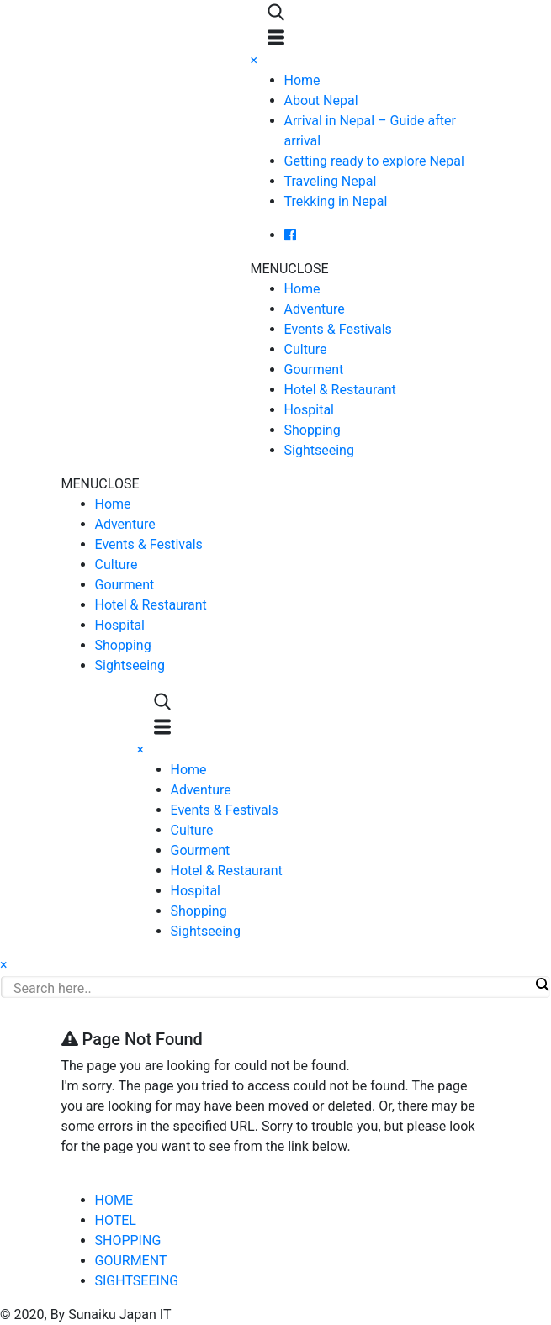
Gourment (314, 369)
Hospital (309, 410)
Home (302, 80)
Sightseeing (319, 450)
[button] (290, 269)
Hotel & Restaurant (340, 390)
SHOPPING (128, 1240)
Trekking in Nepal (336, 201)
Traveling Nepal (330, 181)
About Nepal (321, 100)
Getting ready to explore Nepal (374, 161)
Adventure (314, 309)
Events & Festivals (338, 329)
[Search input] (271, 988)
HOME (114, 1200)
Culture (305, 349)
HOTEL (115, 1220)
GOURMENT (131, 1261)
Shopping (312, 430)
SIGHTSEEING (137, 1281)
